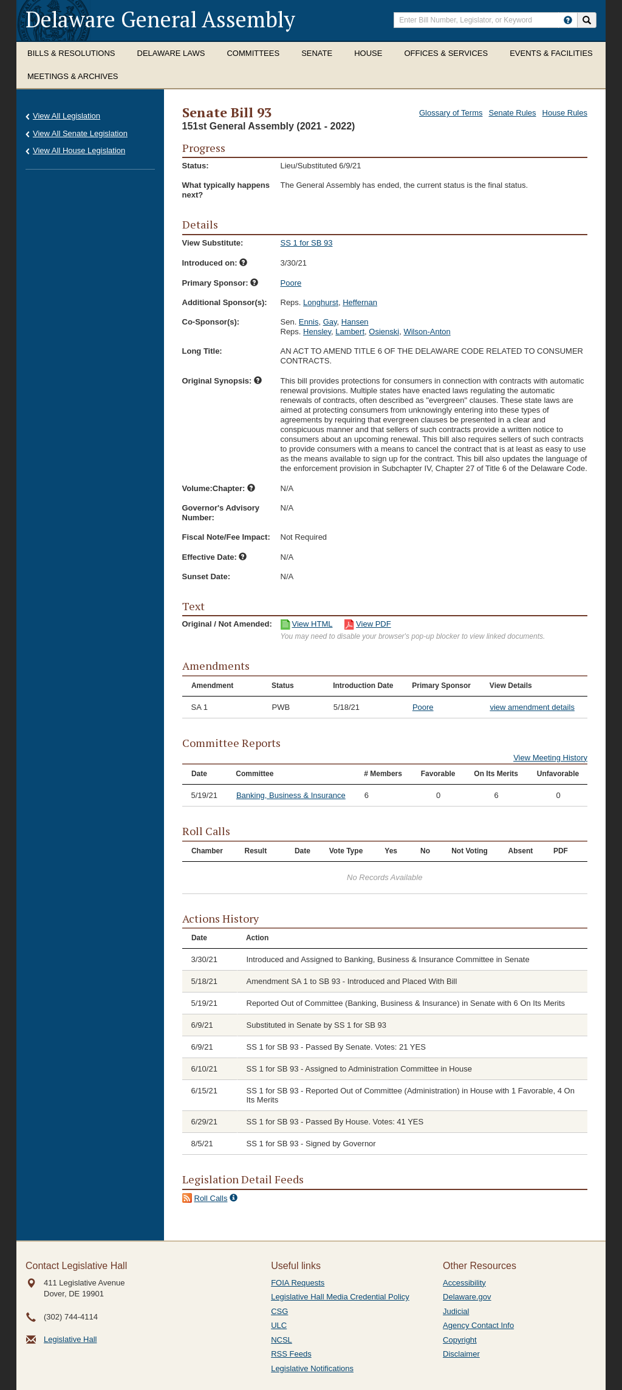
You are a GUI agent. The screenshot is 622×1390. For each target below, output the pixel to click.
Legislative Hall (70, 1339)
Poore (291, 282)
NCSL (281, 1339)
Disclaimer (461, 1353)
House (368, 53)
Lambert (349, 331)
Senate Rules (512, 112)
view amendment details (532, 707)
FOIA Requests (297, 1282)
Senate (316, 53)
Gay (330, 321)
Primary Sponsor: (220, 282)
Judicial (456, 1311)
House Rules (564, 112)
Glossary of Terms (451, 112)
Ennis (309, 321)
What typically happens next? (226, 190)
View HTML (312, 623)
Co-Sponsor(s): (211, 321)
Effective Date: (214, 557)
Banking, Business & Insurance (291, 795)
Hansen (355, 321)
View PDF (373, 623)
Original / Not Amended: (227, 623)
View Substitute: (213, 242)
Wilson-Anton (426, 331)
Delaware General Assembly (160, 19)
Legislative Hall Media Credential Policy (340, 1296)
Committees (253, 53)
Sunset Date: (206, 576)
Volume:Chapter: (218, 488)
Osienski (384, 331)
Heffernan (360, 302)
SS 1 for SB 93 (307, 242)
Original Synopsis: (222, 380)
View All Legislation (66, 115)
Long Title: (202, 351)
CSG (279, 1311)
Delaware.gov (467, 1296)
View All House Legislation (79, 150)
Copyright (460, 1339)
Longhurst (320, 302)
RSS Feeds (291, 1353)
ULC (279, 1325)
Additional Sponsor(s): (224, 302)
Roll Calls (211, 1198)
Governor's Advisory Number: (221, 512)
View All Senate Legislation (80, 133)
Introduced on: (215, 262)
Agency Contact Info (478, 1325)
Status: (195, 165)
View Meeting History (550, 757)
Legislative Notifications (312, 1368)
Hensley (317, 331)
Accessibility (464, 1282)
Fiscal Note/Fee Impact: (226, 537)
